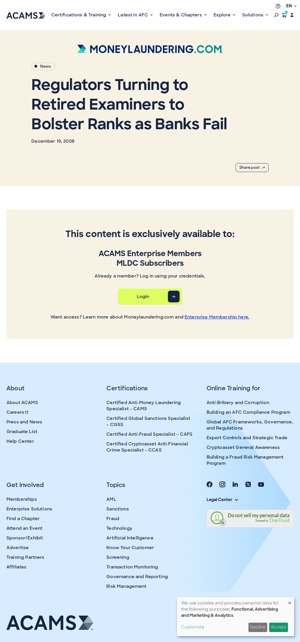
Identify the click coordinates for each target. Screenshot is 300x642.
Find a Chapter (23, 519)
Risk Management (126, 586)
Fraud (112, 519)
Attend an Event (24, 528)
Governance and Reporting (137, 577)
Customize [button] (192, 627)
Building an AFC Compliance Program (248, 412)
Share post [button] (252, 167)
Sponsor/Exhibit (24, 538)
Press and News (24, 422)
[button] (276, 14)
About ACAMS (22, 403)
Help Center (20, 441)
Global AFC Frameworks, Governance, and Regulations (250, 425)
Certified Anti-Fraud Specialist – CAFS (149, 434)
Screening (117, 557)
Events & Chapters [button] (181, 15)
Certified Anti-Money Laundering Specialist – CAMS (143, 406)
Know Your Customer (130, 548)
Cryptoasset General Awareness (243, 447)
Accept (278, 627)
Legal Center (222, 499)
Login (143, 296)
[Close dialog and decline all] (289, 600)
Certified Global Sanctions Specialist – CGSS (148, 421)
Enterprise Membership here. (217, 317)
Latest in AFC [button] (133, 15)
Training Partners (25, 557)
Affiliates (16, 567)
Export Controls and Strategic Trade (247, 438)
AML (111, 499)
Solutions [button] (253, 15)
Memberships (21, 499)
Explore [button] (223, 15)
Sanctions (117, 509)
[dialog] (235, 616)
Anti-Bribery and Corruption (238, 403)
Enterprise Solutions (29, 509)
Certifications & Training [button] (79, 15)
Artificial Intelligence (129, 538)
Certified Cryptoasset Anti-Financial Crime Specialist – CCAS (147, 447)
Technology (119, 528)
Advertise (17, 548)
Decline (257, 627)
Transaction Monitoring (132, 567)
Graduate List (21, 432)
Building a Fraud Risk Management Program (245, 460)
